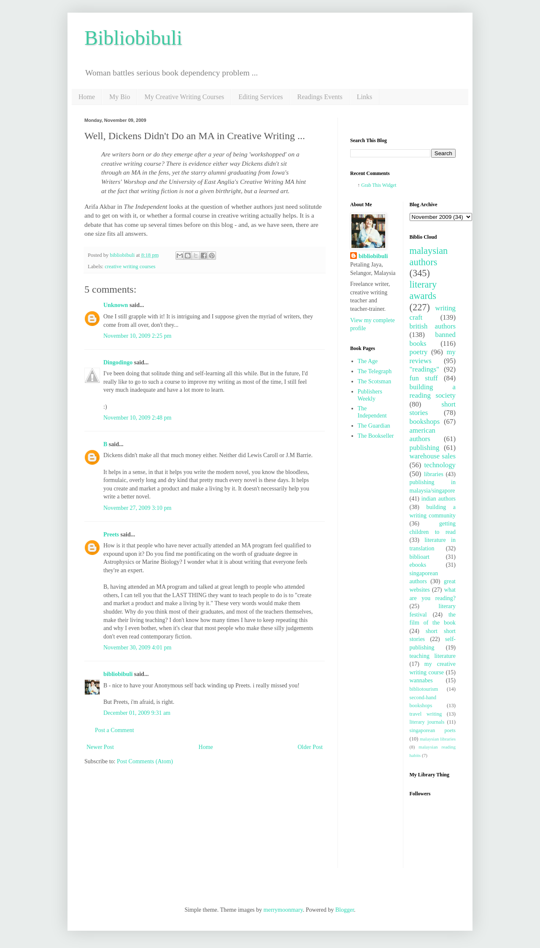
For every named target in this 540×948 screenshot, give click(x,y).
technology (440, 465)
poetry (419, 352)
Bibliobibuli (133, 38)
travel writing (426, 714)
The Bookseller (376, 436)
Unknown (115, 305)
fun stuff (424, 378)
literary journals (427, 722)
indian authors (438, 499)
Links (364, 96)
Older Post (310, 747)
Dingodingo (117, 362)
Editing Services (260, 96)
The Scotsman (375, 381)
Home (86, 96)
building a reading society (433, 391)
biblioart (419, 557)
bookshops (425, 421)
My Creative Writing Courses (184, 96)
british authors (433, 326)
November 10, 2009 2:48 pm (137, 418)
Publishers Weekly (370, 395)
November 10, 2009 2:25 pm (137, 336)
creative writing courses (130, 266)
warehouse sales (433, 456)
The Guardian (374, 426)
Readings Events (320, 96)
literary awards (423, 290)
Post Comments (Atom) (145, 761)
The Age (368, 361)
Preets (111, 534)
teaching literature (433, 656)
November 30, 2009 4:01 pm (137, 647)
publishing (425, 448)
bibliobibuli (117, 674)
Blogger (344, 910)
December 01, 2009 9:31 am (136, 713)
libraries (433, 474)
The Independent (372, 412)
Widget (389, 185)
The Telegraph (375, 371)
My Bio (119, 96)
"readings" (425, 369)
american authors (423, 434)
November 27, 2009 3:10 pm (137, 508)
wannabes (421, 680)
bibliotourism (424, 689)
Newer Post (100, 747)
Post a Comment (114, 730)
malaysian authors (429, 256)
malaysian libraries (438, 738)
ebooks (418, 565)
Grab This (371, 185)
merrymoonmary (283, 910)
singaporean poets (433, 730)
